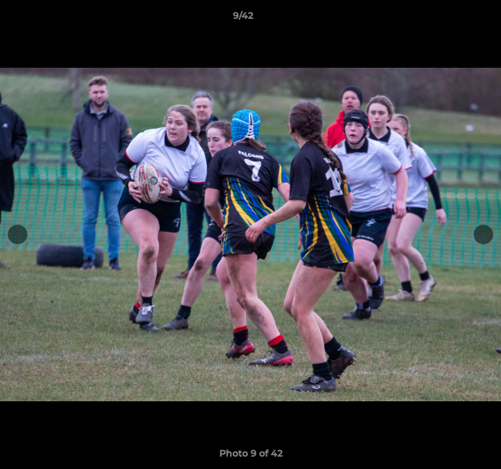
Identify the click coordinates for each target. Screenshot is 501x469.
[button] (454, 19)
